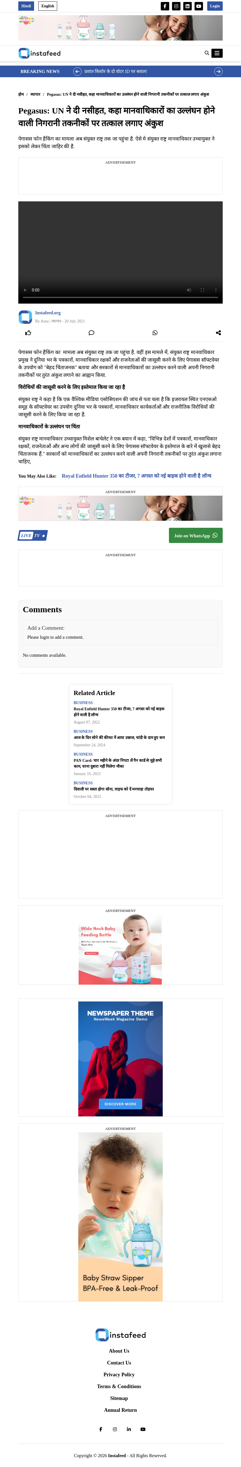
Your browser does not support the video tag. (120, 252)
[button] (207, 53)
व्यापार (35, 94)
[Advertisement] (120, 180)
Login (215, 6)
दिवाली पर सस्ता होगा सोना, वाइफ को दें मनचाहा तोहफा (114, 789)
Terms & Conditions (119, 1386)
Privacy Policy (119, 1374)
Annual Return (120, 1410)
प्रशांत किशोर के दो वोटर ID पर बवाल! (115, 71)
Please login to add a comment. (55, 637)
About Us (119, 1351)
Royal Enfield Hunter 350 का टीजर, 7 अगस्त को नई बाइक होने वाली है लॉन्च (136, 476)
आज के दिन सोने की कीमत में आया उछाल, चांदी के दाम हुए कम (119, 738)
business (83, 703)
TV (32, 535)
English (47, 6)
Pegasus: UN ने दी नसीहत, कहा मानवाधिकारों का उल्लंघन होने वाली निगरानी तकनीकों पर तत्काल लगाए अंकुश (128, 94)
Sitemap (119, 1398)
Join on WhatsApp (196, 535)
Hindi (26, 6)
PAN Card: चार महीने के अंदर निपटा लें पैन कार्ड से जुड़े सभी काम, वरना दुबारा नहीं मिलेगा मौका (118, 763)
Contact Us (119, 1363)
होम (21, 94)
